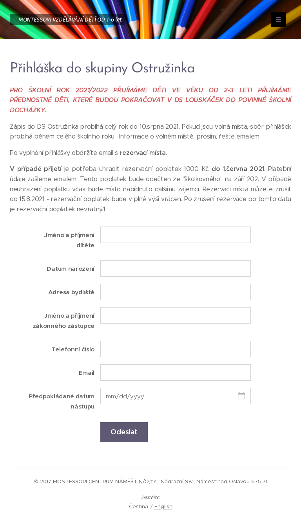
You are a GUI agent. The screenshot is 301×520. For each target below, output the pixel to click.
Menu (276, 19)
